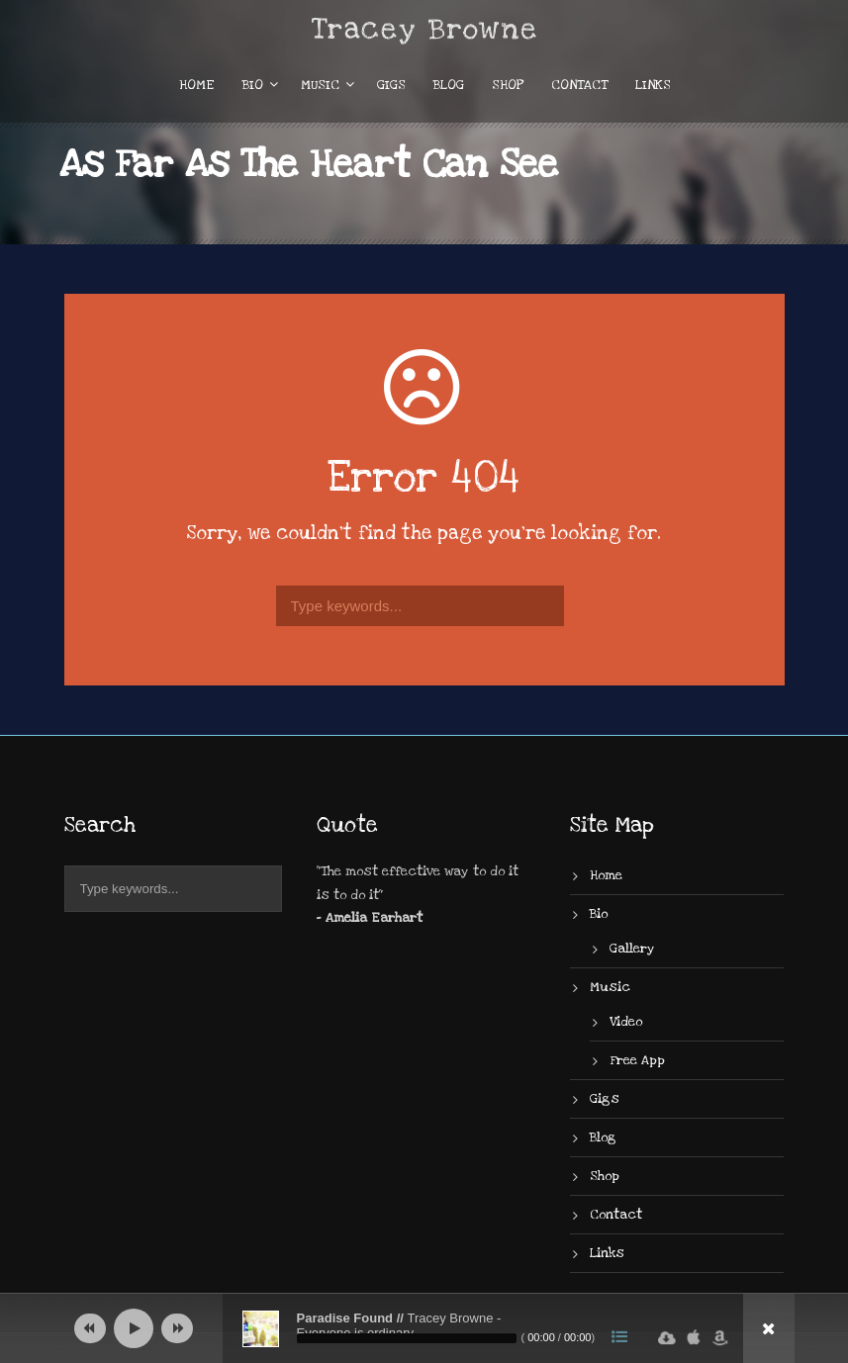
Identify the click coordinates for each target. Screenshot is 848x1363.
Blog (448, 85)
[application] (424, 1328)
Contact (579, 85)
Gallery (632, 948)
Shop (507, 85)
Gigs (391, 85)
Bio (252, 85)
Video (626, 1022)
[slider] (407, 1338)
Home (197, 85)
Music (320, 85)
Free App (637, 1060)
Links (653, 85)
